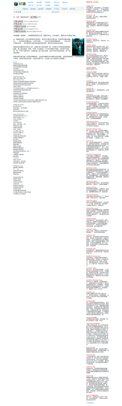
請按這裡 (99, 10)
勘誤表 (15, 62)
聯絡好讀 (72, 9)
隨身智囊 (39, 2)
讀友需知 (33, 9)
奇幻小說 (39, 5)
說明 (39, 17)
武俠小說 (56, 2)
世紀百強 (30, 2)
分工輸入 (56, 9)
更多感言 (90, 403)
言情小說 (30, 5)
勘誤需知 (41, 9)
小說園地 (47, 5)
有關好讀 (25, 9)
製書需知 (48, 9)
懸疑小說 (65, 2)
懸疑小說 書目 (55, 12)
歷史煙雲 (47, 2)
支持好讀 (64, 9)
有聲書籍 (56, 5)
